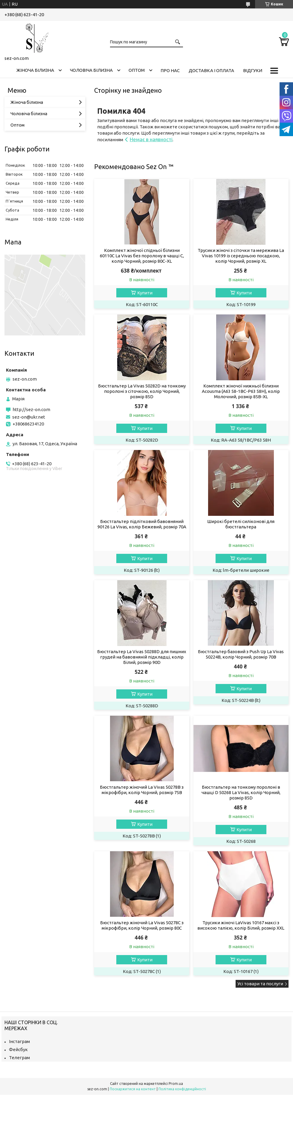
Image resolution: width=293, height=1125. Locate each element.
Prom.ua (176, 1084)
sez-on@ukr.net (28, 416)
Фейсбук (18, 1049)
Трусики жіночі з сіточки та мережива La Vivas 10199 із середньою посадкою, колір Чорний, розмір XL (241, 256)
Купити (144, 292)
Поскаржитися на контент (133, 1089)
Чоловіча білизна (91, 70)
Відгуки (252, 70)
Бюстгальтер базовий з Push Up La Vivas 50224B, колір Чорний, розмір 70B (241, 654)
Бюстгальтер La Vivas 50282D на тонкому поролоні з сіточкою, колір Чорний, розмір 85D (142, 391)
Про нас (170, 70)
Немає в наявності (151, 139)
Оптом (137, 70)
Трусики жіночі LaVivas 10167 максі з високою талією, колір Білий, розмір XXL (240, 925)
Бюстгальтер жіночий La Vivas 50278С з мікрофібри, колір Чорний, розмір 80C (142, 925)
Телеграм (19, 1057)
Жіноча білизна (35, 70)
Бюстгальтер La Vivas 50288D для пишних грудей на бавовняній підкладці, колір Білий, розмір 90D (141, 657)
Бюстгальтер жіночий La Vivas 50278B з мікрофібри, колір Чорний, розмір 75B (142, 790)
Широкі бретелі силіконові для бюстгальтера (240, 524)
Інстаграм (19, 1041)
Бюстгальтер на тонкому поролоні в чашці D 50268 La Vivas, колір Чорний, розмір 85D (241, 792)
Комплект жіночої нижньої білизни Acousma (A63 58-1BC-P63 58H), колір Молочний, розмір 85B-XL (241, 391)
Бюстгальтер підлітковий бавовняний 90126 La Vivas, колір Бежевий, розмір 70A (141, 524)
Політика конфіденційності (182, 1089)
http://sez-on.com (31, 409)
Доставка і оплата (211, 70)
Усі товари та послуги (260, 983)
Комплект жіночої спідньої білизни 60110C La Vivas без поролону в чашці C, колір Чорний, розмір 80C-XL (142, 256)
